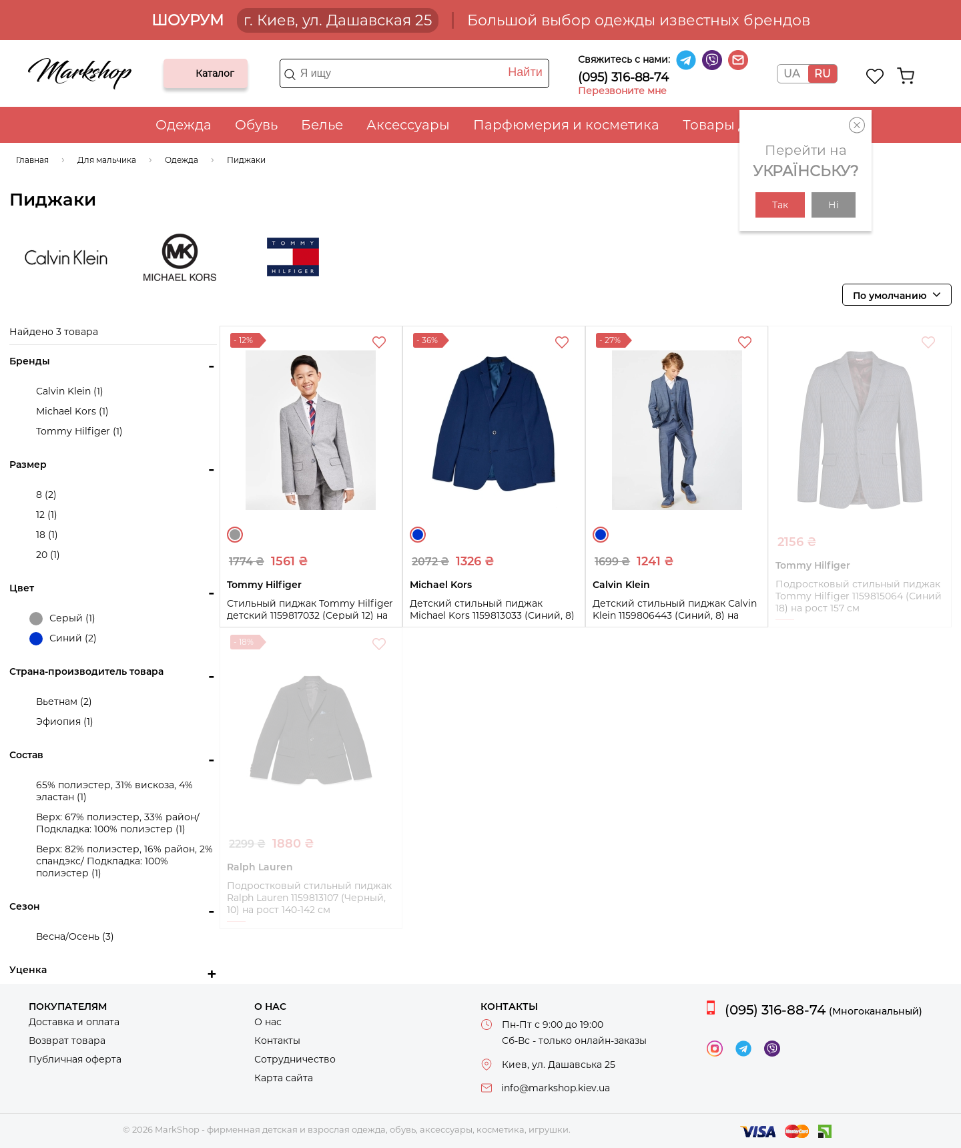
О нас (268, 1022)
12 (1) (46, 515)
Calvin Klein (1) (69, 391)
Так (780, 205)
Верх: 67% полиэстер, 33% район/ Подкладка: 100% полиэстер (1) (118, 823)
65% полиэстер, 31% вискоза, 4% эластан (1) (114, 791)
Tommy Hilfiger (293, 257)
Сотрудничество (295, 1059)
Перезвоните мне (622, 91)
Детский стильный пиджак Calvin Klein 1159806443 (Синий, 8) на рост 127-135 (675, 615)
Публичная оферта (75, 1059)
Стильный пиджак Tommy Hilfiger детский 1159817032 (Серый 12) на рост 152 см (310, 615)
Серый (235, 534)
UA (791, 73)
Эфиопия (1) (64, 721)
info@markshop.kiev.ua (555, 1088)
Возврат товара (67, 1041)
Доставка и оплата (74, 1022)
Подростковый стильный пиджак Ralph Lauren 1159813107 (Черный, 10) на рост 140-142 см (309, 898)
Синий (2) (63, 638)
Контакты (277, 1041)
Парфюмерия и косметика (566, 125)
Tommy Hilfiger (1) (79, 431)
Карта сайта (283, 1078)
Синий (417, 534)
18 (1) (47, 535)
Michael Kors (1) (72, 411)
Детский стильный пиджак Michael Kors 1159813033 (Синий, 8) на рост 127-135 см (492, 615)
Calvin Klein (66, 257)
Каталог (185, 73)
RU (822, 73)
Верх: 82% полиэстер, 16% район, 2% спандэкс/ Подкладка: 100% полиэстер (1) (124, 861)
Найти (525, 72)
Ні (833, 205)
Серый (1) (62, 618)
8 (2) (46, 495)
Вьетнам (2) (64, 701)
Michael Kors (179, 257)
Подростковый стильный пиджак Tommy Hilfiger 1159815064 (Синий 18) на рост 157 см (858, 596)
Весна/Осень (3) (75, 936)
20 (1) (48, 555)
